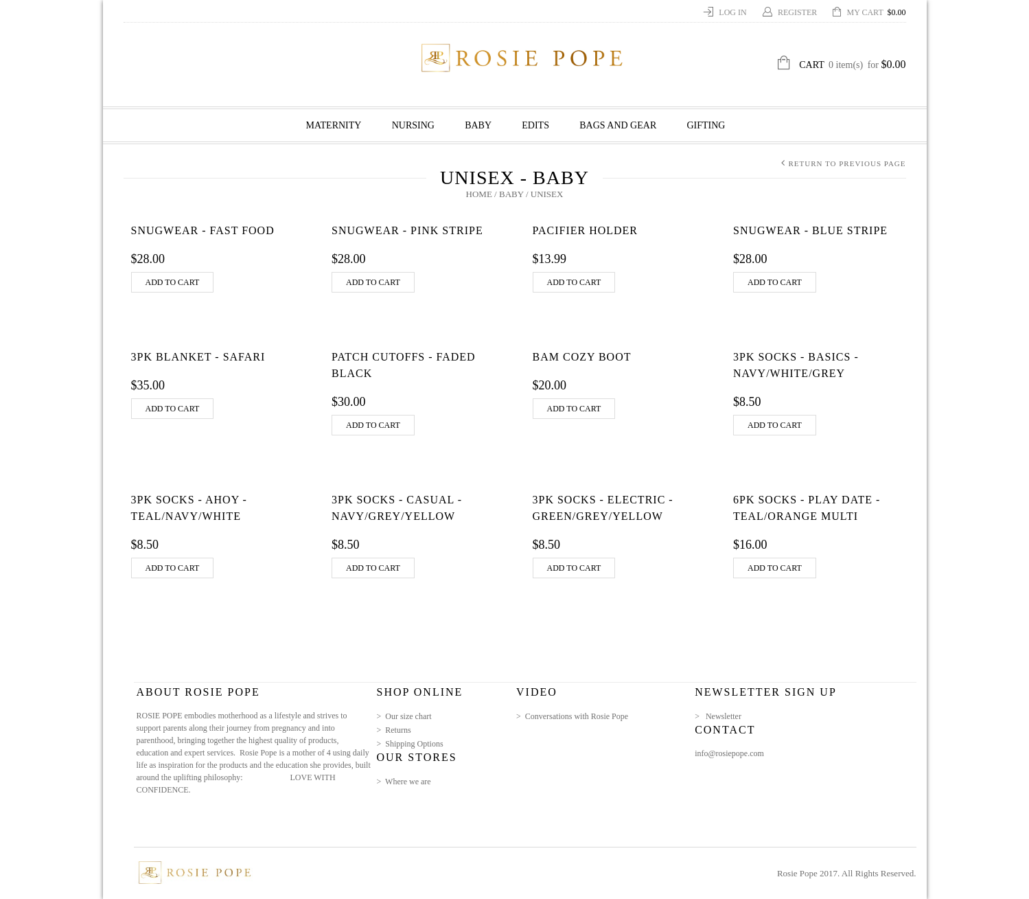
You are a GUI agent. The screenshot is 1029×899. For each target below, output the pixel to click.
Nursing (413, 125)
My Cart (876, 12)
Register (798, 12)
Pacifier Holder (585, 230)
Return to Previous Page (846, 163)
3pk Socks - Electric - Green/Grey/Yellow (603, 508)
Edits (535, 125)
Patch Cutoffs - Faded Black (404, 365)
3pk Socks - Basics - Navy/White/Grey (796, 365)
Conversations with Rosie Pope (576, 716)
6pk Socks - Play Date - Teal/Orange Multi (806, 508)
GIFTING (705, 125)
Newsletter (723, 716)
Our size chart (408, 716)
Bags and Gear (617, 125)
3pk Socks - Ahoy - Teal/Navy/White (189, 508)
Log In (733, 12)
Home (479, 194)
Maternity (334, 125)
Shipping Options (414, 744)
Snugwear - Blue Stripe (810, 230)
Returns (398, 730)
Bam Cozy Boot (582, 357)
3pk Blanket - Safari (198, 357)
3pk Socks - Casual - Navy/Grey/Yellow (397, 508)
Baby (478, 125)
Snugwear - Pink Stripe (407, 230)
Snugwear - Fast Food (203, 230)
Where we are (408, 781)
